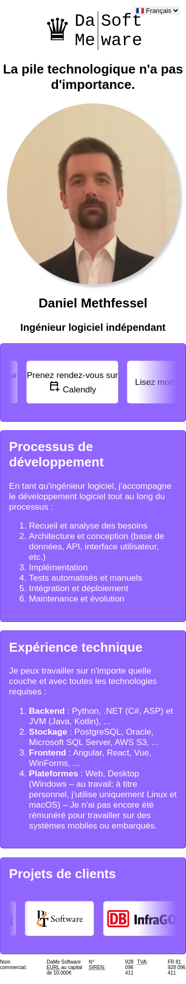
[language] (157, 10)
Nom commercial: (13, 964)
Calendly (72, 382)
